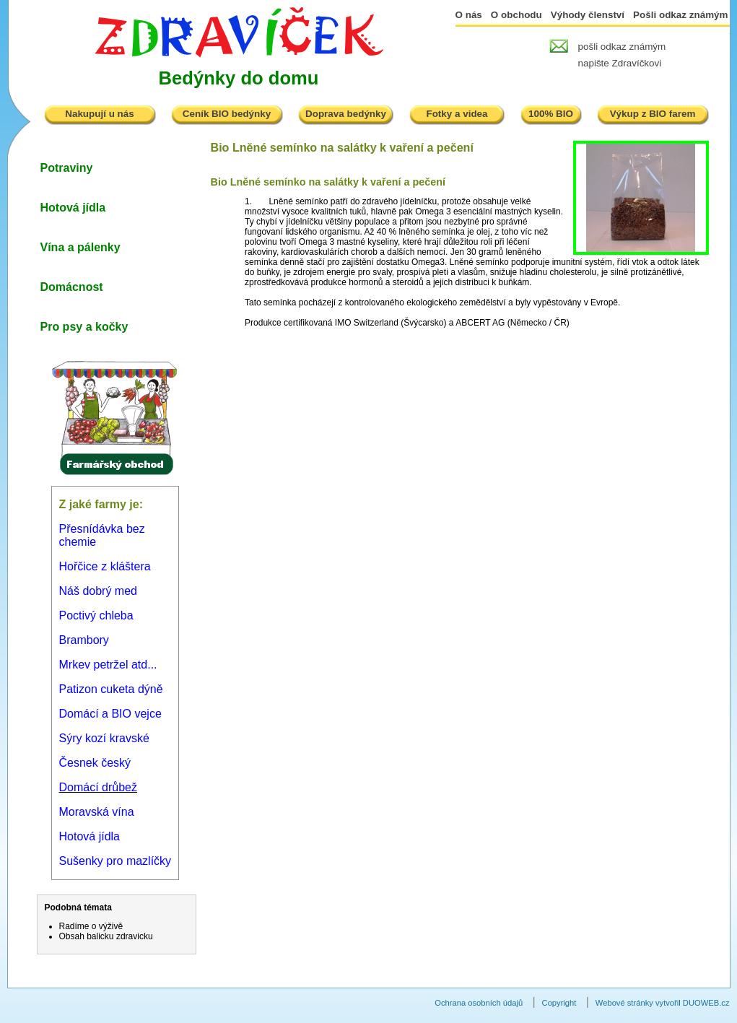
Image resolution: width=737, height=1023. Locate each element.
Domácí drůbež (98, 787)
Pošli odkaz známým (680, 14)
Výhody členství (587, 14)
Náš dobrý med (98, 591)
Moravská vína (96, 812)
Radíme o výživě (91, 926)
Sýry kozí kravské (104, 738)
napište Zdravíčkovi (620, 63)
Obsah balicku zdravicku (106, 936)
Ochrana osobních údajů (479, 1002)
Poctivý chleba (96, 615)
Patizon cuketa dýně (111, 689)
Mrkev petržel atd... (108, 664)
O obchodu (516, 14)
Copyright (559, 1002)
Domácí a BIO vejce (110, 714)
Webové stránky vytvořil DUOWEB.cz (663, 1002)
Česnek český (95, 763)
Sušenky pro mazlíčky (115, 861)
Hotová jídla (90, 836)
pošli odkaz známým (622, 46)
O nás (468, 14)
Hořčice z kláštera (105, 566)
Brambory (84, 640)
